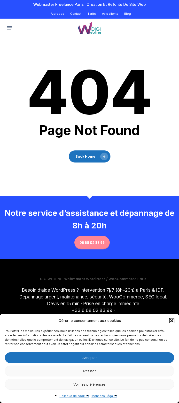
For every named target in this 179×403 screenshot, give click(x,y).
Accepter (89, 358)
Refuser (89, 371)
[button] (171, 320)
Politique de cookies (74, 396)
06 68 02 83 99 (92, 242)
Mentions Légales (104, 396)
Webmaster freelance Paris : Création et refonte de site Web (89, 4)
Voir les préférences (89, 384)
